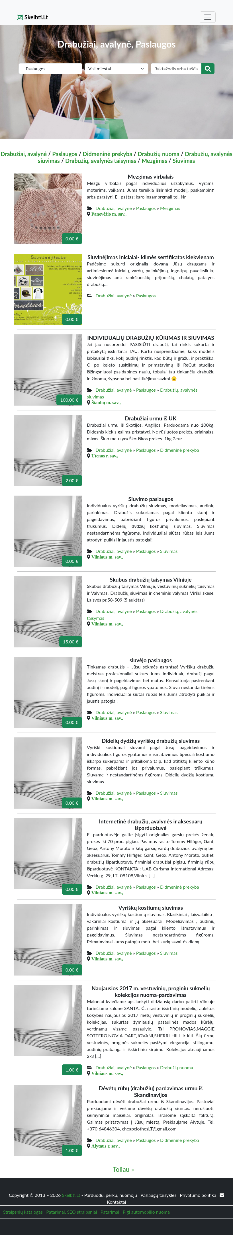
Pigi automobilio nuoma (146, 1211)
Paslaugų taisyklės (158, 1195)
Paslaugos (64, 153)
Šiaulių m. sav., (106, 402)
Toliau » (123, 1169)
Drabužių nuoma (158, 153)
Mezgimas (154, 160)
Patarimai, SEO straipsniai (71, 1211)
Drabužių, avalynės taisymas (100, 160)
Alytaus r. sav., (105, 1146)
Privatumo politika (198, 1195)
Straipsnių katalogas (23, 1211)
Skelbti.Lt (32, 17)
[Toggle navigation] (208, 17)
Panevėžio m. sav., (108, 214)
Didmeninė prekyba (107, 153)
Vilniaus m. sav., (107, 557)
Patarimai (110, 1211)
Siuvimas (184, 160)
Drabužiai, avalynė (24, 153)
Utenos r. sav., (104, 455)
